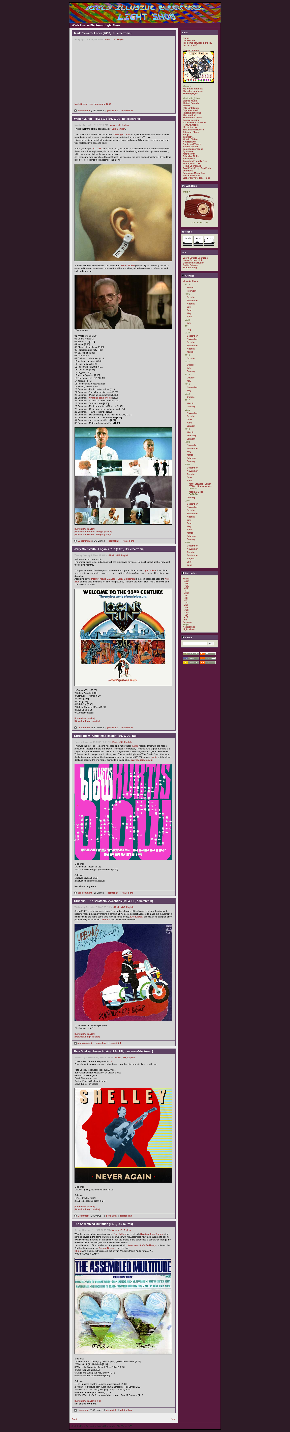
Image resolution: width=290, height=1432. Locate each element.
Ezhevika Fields (191, 156)
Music (107, 39)
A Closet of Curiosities (195, 122)
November (192, 339)
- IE (185, 595)
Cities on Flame (191, 132)
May (189, 313)
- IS (185, 598)
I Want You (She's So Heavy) (141, 1245)
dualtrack (188, 170)
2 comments (82, 110)
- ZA (186, 615)
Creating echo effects (100, 398)
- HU (186, 593)
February (191, 291)
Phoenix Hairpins (192, 113)
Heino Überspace (192, 166)
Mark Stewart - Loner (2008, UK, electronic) (200, 485)
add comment (83, 893)
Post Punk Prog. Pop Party (197, 168)
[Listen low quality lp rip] (88, 1401)
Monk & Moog (196, 492)
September (192, 300)
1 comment (82, 1216)
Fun (185, 619)
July (189, 307)
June (189, 310)
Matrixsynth (189, 154)
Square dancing (191, 120)
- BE (123, 907)
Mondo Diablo (190, 139)
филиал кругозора (193, 149)
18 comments (83, 541)
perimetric (188, 137)
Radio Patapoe (190, 265)
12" (111, 1061)
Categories (189, 573)
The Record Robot (192, 117)
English (120, 39)
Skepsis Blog (190, 267)
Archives (188, 276)
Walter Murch (128, 265)
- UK (114, 39)
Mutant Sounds (191, 103)
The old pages (190, 93)
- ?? (186, 617)
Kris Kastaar (136, 916)
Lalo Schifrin (118, 129)
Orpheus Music (191, 110)
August (191, 303)
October (191, 297)
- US (118, 125)
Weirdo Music (190, 100)
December (192, 336)
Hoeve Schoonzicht (193, 260)
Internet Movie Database (104, 579)
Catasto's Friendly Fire (195, 161)
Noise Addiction (191, 175)
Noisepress (189, 158)
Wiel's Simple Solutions (195, 258)
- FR (186, 590)
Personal (187, 622)
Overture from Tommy (151, 1234)
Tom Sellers (120, 1234)
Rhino (78, 1251)
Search (187, 637)
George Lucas (122, 134)
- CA (186, 586)
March (190, 287)
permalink (112, 110)
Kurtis (135, 746)
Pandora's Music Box (194, 173)
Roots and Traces (192, 144)
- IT (185, 600)
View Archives (190, 281)
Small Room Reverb (193, 129)
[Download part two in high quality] (93, 534)
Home (186, 38)
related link (127, 110)
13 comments (83, 727)
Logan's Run (149, 570)
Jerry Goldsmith (126, 579)
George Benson (107, 1248)
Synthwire (188, 151)
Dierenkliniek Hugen (193, 262)
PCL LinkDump (191, 108)
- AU (186, 581)
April (189, 316)
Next (173, 1419)
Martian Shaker (191, 115)
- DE (186, 588)
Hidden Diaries (190, 146)
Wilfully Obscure (191, 163)
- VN (186, 612)
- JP (186, 603)
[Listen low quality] (85, 529)
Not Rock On (189, 141)
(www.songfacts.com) (141, 760)
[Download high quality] (87, 721)
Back (74, 1419)
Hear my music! (191, 50)
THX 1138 (96, 148)
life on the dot (190, 127)
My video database (193, 91)
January (191, 371)
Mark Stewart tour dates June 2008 (93, 104)
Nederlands (189, 627)
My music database (193, 88)
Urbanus (105, 919)
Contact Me (189, 40)
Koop (185, 134)
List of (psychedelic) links (196, 178)
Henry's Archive (191, 125)
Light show (189, 629)
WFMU (186, 105)
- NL (186, 605)
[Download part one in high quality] (93, 531)
